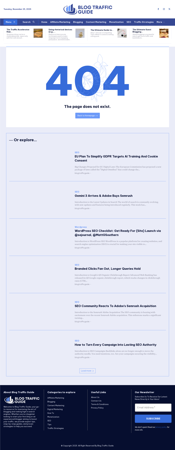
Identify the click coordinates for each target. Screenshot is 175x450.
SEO (77, 152)
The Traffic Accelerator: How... (18, 31)
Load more (87, 370)
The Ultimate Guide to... (101, 30)
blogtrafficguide (82, 173)
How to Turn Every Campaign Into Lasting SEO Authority (115, 344)
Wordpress (81, 227)
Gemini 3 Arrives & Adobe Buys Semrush (104, 196)
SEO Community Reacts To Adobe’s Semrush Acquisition (115, 306)
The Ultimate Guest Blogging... (142, 31)
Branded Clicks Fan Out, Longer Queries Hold (108, 268)
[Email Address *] (153, 408)
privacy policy (161, 427)
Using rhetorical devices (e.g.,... (60, 31)
